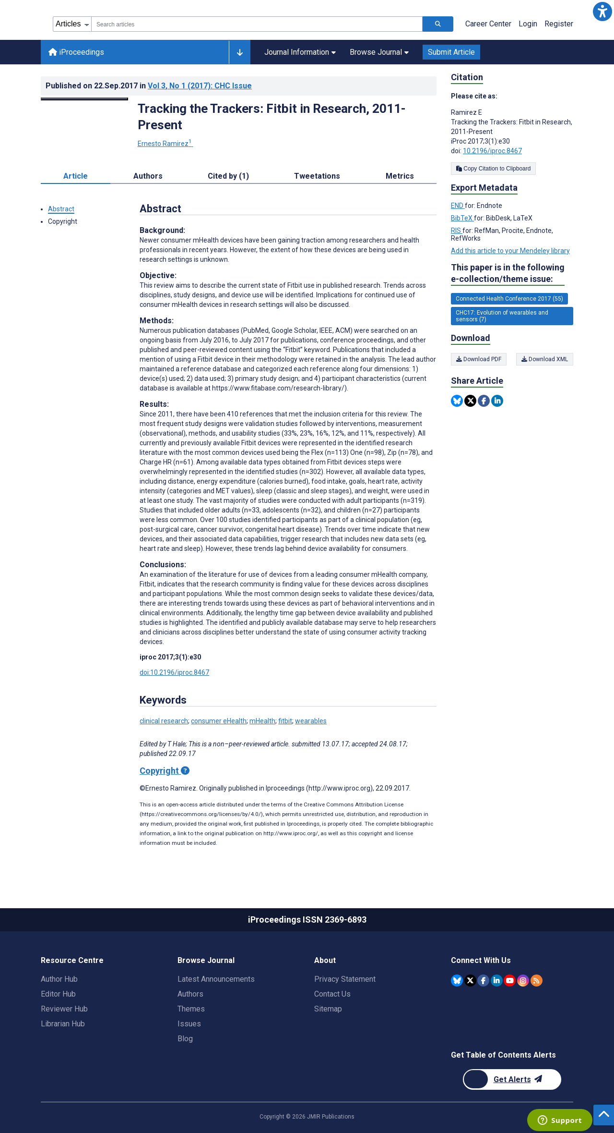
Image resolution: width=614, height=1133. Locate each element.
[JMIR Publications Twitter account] (470, 981)
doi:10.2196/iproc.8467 (174, 672)
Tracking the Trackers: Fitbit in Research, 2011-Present (272, 116)
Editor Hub (58, 994)
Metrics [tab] (400, 176)
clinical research (164, 721)
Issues (189, 1023)
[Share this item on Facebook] (484, 401)
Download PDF (478, 359)
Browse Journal (379, 52)
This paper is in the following (508, 273)
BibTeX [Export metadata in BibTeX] (462, 218)
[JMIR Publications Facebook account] (483, 981)
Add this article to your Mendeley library (510, 251)
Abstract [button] (61, 209)
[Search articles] (438, 24)
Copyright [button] (62, 221)
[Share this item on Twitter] (470, 401)
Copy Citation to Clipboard (493, 168)
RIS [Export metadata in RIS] (456, 230)
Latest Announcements (216, 979)
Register (558, 23)
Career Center (488, 23)
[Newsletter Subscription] (512, 1079)
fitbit (285, 721)
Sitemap (328, 1008)
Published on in (149, 85)
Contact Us (332, 994)
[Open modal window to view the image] (84, 98)
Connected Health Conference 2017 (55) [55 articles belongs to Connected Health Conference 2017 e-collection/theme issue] (509, 298)
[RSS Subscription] (537, 981)
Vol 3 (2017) (200, 85)
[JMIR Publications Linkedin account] (497, 981)
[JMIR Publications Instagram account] (523, 981)
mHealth (262, 721)
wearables (311, 721)
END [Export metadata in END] (458, 205)
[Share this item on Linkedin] (497, 401)
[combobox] (257, 24)
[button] (602, 11)
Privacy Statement (345, 979)
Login (528, 23)
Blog (185, 1038)
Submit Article (451, 52)
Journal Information (300, 52)
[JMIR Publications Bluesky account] (457, 981)
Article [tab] (75, 176)
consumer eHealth (219, 721)
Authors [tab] (148, 176)
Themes (191, 1008)
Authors (190, 994)
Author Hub (59, 979)
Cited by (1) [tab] (228, 176)
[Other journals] (239, 52)
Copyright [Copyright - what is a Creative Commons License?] (164, 771)
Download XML (544, 359)
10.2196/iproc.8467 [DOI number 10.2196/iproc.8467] (492, 151)
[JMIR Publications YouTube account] (510, 981)
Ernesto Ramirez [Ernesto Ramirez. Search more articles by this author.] (165, 143)
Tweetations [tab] (317, 176)
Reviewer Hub (64, 1008)
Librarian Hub (63, 1023)
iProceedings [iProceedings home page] (76, 52)
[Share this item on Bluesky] (457, 401)
